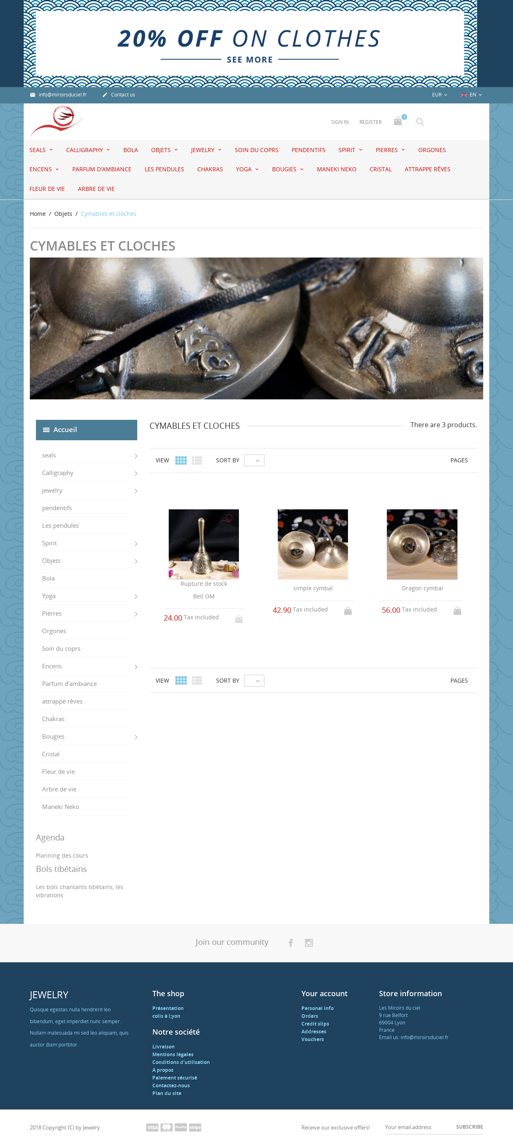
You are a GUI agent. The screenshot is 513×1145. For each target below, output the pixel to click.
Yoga (244, 169)
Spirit (348, 150)
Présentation (168, 1008)
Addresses (313, 1031)
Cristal (381, 169)
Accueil (65, 429)
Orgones (432, 150)
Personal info (317, 1008)
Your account (324, 993)
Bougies (285, 169)
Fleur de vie (47, 189)
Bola (130, 150)
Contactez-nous (171, 1085)
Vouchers (312, 1039)
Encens (41, 169)
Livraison (163, 1046)
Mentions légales (173, 1054)
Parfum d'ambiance (102, 169)
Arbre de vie (96, 189)
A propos (163, 1070)
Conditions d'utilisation (181, 1062)
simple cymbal (313, 588)
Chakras (210, 169)
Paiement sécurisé (174, 1077)
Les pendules (164, 169)
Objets (161, 150)
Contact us (118, 94)
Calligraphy (85, 150)
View (162, 460)
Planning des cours (62, 855)
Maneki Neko (337, 169)
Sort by (227, 460)
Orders (309, 1016)
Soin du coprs (257, 150)
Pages (459, 460)
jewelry (203, 150)
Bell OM (204, 596)
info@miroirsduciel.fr (58, 94)
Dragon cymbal (422, 588)
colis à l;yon (166, 1016)
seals (38, 150)
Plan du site (166, 1093)
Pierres (387, 150)
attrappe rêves (428, 169)
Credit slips (315, 1023)
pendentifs (309, 150)
